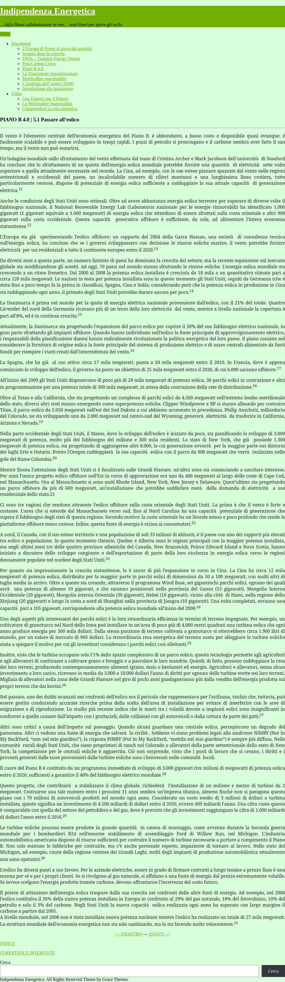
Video (16, 93)
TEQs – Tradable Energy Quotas (51, 58)
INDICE (7, 943)
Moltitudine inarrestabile (44, 78)
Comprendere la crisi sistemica (49, 108)
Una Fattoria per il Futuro (45, 98)
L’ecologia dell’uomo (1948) (47, 83)
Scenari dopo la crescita (43, 53)
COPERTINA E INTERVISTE (27, 953)
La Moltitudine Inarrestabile (47, 103)
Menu (5, 34)
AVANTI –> (159, 934)
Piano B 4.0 (32, 68)
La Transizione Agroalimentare (50, 73)
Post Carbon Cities (39, 63)
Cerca (5, 962)
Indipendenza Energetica (47, 11)
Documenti (21, 43)
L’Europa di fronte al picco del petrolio (57, 48)
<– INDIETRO (128, 934)
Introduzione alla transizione (47, 88)
